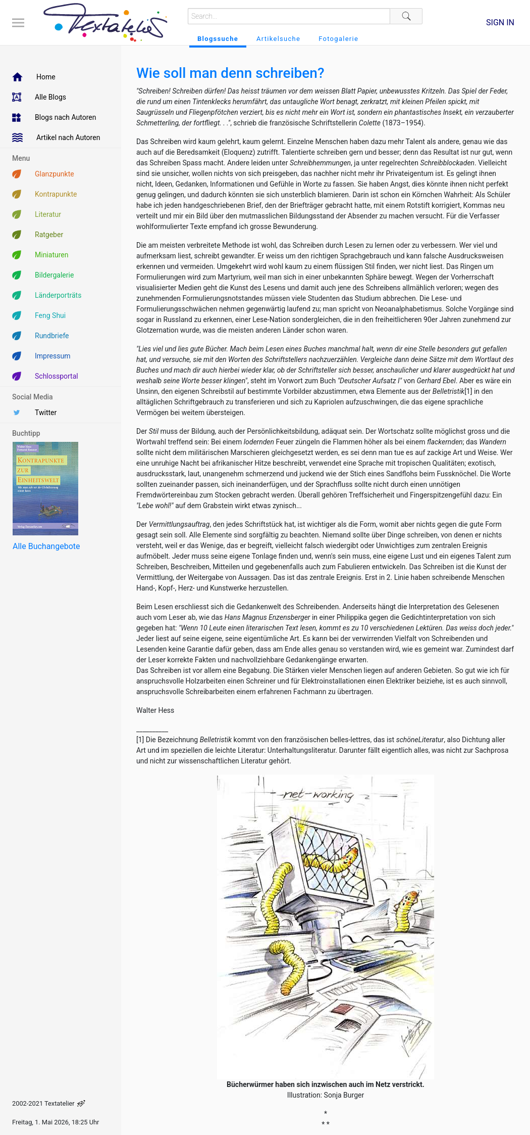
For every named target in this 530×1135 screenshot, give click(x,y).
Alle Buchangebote (46, 546)
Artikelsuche (278, 38)
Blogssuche (217, 38)
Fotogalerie (338, 38)
